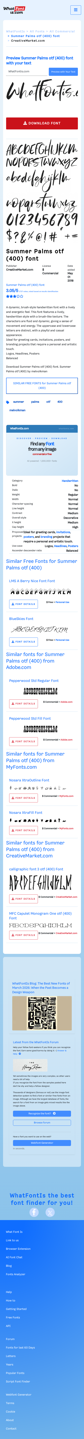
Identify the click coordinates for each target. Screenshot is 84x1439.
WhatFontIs (15, 31)
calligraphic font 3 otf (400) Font (36, 869)
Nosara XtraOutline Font (29, 780)
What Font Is (14, 1232)
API (8, 1326)
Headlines (60, 546)
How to (10, 1300)
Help (9, 1292)
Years (9, 1364)
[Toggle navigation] (75, 9)
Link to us (12, 1240)
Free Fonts (13, 1317)
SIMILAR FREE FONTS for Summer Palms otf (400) (42, 386)
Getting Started (16, 1309)
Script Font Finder (18, 1381)
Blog (9, 1266)
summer (18, 402)
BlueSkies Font (21, 619)
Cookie (10, 1411)
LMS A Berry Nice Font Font (32, 581)
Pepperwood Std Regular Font (34, 681)
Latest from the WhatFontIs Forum (36, 1042)
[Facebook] (34, 1212)
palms (35, 402)
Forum (10, 1339)
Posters (73, 546)
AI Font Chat (14, 1257)
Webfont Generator (42, 1143)
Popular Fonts (15, 1373)
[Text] (26, 72)
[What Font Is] (14, 10)
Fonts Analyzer (15, 1274)
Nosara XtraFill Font (25, 813)
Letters (10, 1356)
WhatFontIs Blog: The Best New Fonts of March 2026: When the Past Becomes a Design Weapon (41, 988)
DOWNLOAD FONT (42, 123)
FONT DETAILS (23, 604)
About (10, 1420)
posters (29, 537)
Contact (11, 1428)
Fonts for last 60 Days (20, 1347)
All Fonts (37, 31)
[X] (50, 1212)
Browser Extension (18, 1249)
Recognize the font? (42, 1113)
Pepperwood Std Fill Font (30, 718)
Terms (10, 1403)
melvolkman (17, 410)
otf (48, 402)
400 (59, 402)
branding (46, 537)
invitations (63, 532)
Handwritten (70, 481)
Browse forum (42, 1122)
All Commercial (62, 31)
